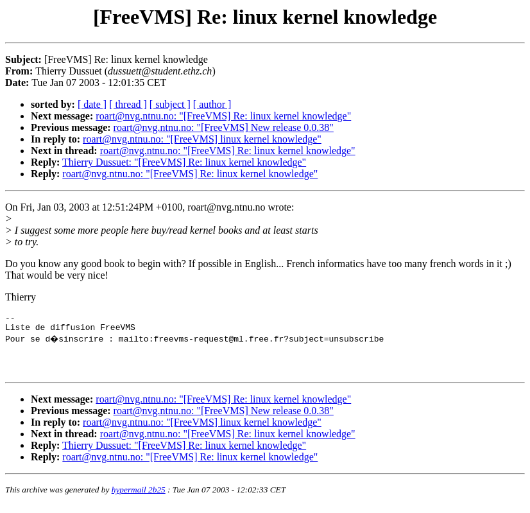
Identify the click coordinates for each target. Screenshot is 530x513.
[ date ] (92, 104)
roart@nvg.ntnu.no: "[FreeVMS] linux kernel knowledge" (202, 139)
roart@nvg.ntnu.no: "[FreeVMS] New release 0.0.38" (224, 127)
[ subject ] (170, 104)
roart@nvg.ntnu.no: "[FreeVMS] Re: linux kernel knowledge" (223, 115)
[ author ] (212, 104)
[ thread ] (128, 104)
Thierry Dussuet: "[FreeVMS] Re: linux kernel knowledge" (184, 162)
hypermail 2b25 (139, 497)
